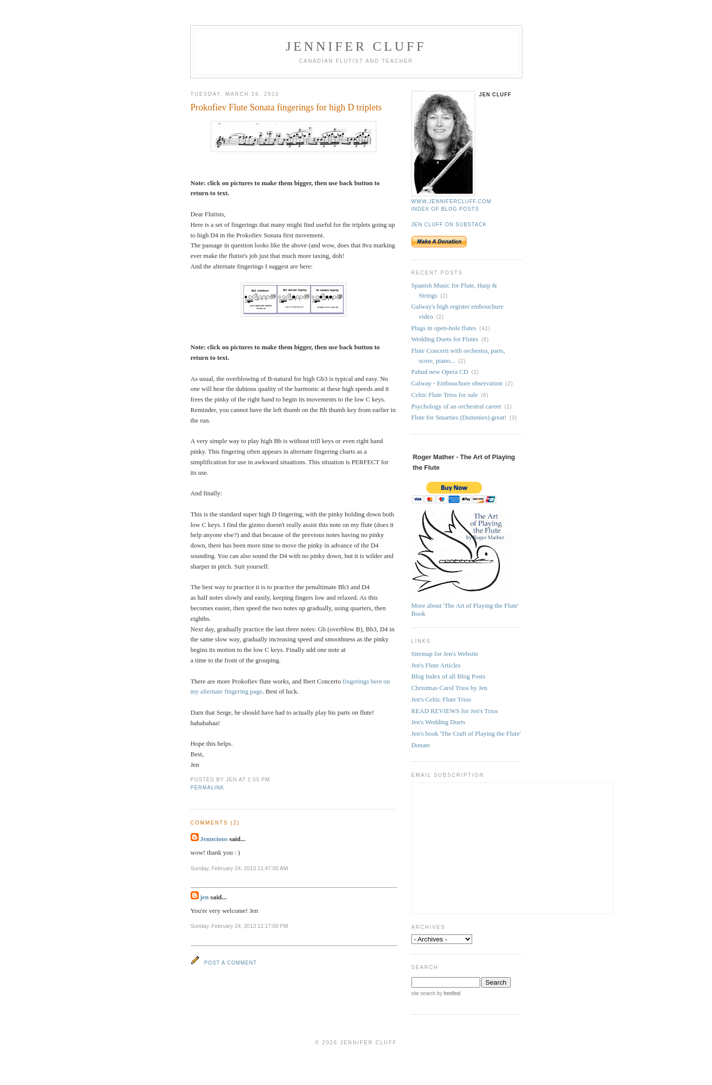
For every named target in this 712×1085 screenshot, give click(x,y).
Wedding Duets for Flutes (445, 339)
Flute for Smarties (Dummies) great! (459, 417)
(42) (484, 328)
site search (423, 993)
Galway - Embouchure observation (457, 383)
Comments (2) (215, 823)
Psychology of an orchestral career (456, 406)
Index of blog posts (445, 209)
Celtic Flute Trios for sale (444, 394)
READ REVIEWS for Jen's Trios (454, 711)
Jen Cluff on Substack (449, 224)
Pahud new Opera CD (440, 371)
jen (204, 897)
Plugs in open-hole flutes (444, 328)
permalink (208, 787)
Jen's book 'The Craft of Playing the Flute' (466, 733)
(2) (444, 296)
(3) (513, 418)
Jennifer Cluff (356, 46)
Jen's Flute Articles (436, 665)
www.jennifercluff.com (451, 201)
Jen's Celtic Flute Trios (441, 699)
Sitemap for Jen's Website (445, 653)
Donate (421, 745)
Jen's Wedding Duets (438, 722)
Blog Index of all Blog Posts (448, 676)
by (448, 993)
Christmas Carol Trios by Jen (449, 688)
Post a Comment (230, 963)
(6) (484, 395)
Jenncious (214, 839)
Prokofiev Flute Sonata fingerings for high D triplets (286, 107)
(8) (485, 339)
